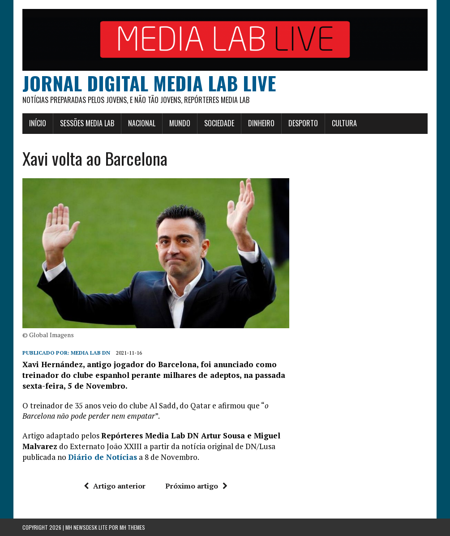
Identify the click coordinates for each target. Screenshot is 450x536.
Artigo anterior (115, 486)
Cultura (344, 123)
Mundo (179, 123)
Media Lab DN (90, 352)
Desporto (303, 123)
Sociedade (219, 123)
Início (37, 123)
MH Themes (132, 527)
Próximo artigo (196, 486)
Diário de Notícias (102, 457)
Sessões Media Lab (87, 123)
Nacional (141, 123)
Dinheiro (261, 123)
